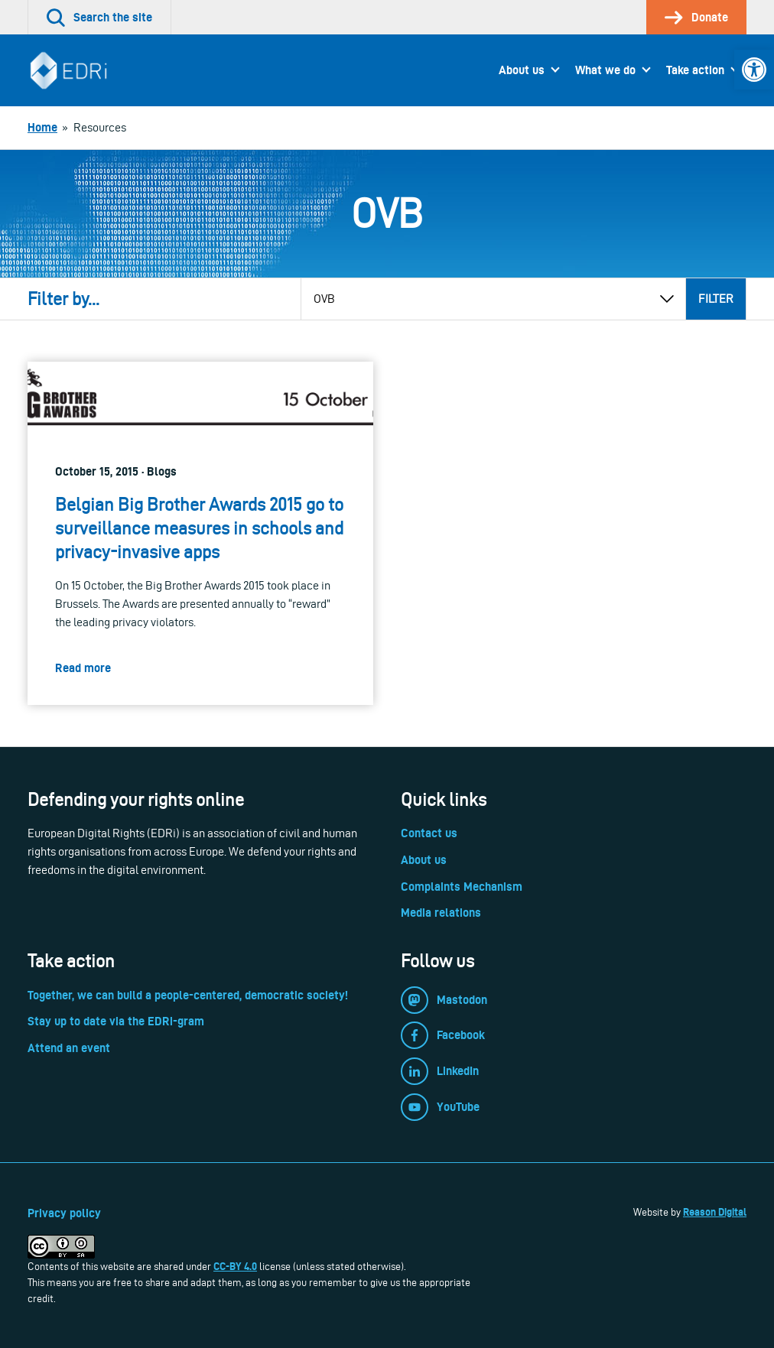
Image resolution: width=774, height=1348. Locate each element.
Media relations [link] (441, 912)
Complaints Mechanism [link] (461, 886)
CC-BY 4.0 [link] (235, 1266)
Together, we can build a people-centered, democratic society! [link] (188, 995)
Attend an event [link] (69, 1047)
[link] (754, 69)
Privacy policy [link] (64, 1213)
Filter (715, 298)
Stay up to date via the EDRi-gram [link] (116, 1021)
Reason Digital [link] (714, 1212)
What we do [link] (605, 69)
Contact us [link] (429, 833)
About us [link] (522, 69)
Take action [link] (695, 69)
